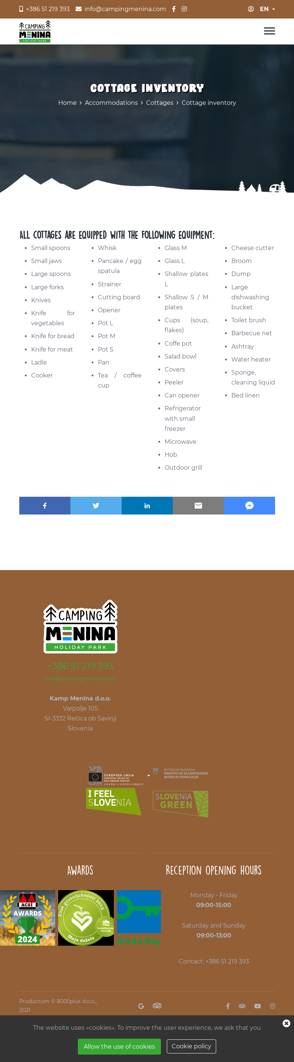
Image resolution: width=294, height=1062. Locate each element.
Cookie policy (191, 1046)
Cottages (160, 102)
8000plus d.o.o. (76, 1001)
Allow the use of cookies (119, 1046)
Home (67, 102)
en (264, 9)
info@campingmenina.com (80, 678)
